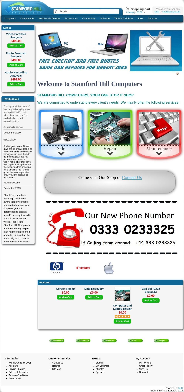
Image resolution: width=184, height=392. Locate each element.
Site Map (56, 369)
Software (105, 18)
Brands (99, 362)
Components (27, 18)
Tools (140, 18)
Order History (145, 366)
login (157, 11)
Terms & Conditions (18, 375)
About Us (13, 366)
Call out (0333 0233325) (151, 290)
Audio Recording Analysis (16, 74)
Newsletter (144, 372)
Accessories (71, 18)
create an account (171, 11)
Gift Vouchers (102, 366)
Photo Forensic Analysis (16, 55)
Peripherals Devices (49, 18)
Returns (56, 366)
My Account (145, 362)
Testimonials (15, 378)
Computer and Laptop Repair (122, 307)
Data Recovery (94, 288)
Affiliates (100, 369)
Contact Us (132, 177)
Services (152, 18)
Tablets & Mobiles (123, 18)
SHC (180, 388)
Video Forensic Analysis (16, 35)
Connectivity (88, 18)
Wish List (143, 369)
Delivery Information (19, 372)
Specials (100, 372)
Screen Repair (65, 288)
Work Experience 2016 (20, 362)
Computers (10, 18)
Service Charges (17, 369)
